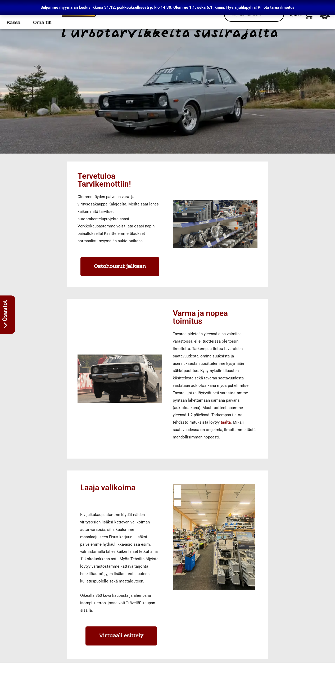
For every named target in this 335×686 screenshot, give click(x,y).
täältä (226, 430)
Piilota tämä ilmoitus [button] (276, 7)
